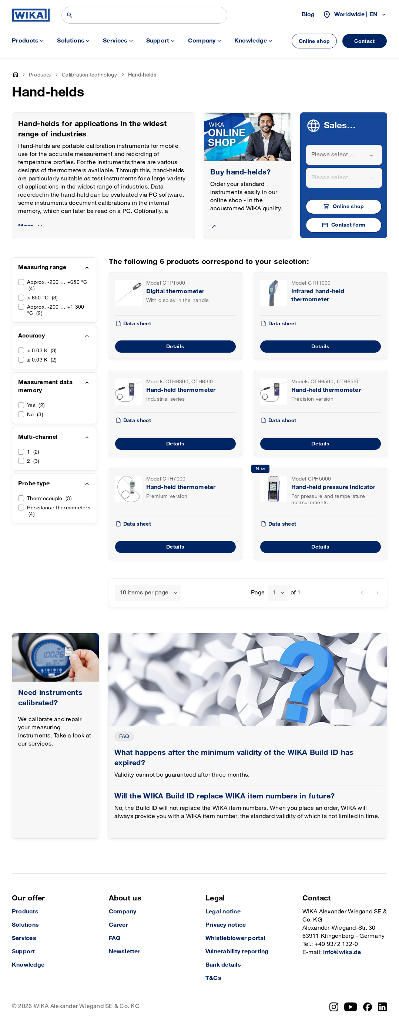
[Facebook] (367, 1006)
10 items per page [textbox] (144, 592)
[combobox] (344, 155)
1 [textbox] (274, 592)
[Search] (144, 15)
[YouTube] (350, 1006)
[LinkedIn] (382, 1006)
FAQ (124, 736)
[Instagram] (333, 1006)
